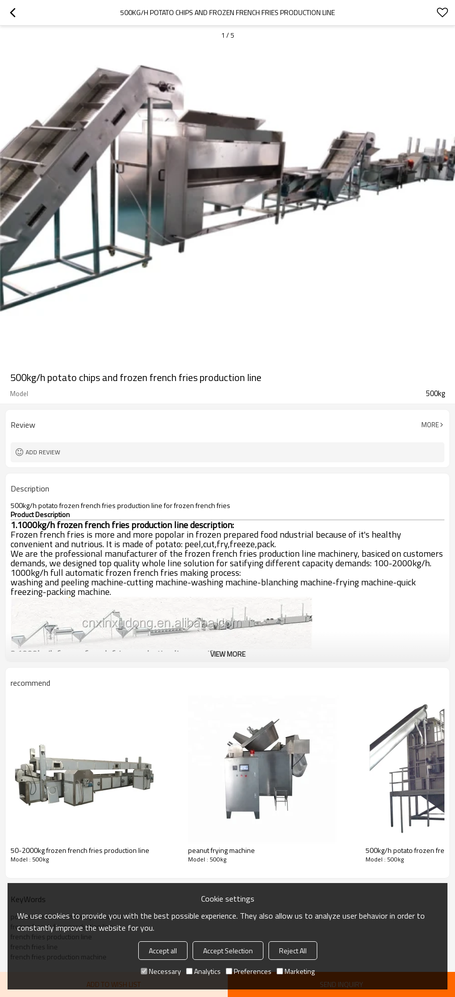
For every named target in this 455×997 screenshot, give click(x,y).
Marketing (296, 971)
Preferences (248, 971)
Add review (43, 452)
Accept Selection (228, 950)
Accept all (163, 950)
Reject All (293, 950)
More (430, 425)
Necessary (161, 971)
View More (227, 654)
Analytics (203, 971)
